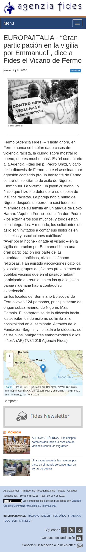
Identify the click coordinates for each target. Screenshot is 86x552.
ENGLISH (46, 515)
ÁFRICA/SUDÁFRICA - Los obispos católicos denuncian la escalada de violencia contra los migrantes (54, 441)
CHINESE (24, 520)
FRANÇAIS (74, 515)
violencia (75, 70)
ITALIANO (33, 515)
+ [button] (9, 356)
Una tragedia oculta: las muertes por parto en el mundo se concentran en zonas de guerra (54, 464)
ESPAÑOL (60, 515)
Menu (9, 23)
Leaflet (8, 387)
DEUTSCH (11, 520)
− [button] (9, 363)
